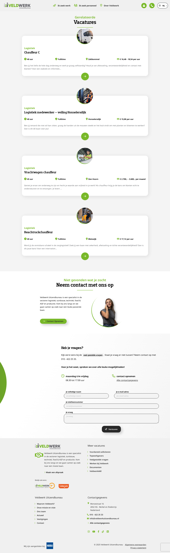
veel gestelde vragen (94, 354)
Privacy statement (138, 546)
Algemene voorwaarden (135, 543)
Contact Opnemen (54, 321)
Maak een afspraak (53, 472)
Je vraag (69, 412)
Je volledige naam (73, 391)
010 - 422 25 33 (95, 513)
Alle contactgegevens (127, 380)
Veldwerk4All (94, 471)
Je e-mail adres (122, 391)
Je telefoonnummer (74, 402)
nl (157, 5)
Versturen (111, 429)
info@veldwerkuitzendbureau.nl (103, 517)
